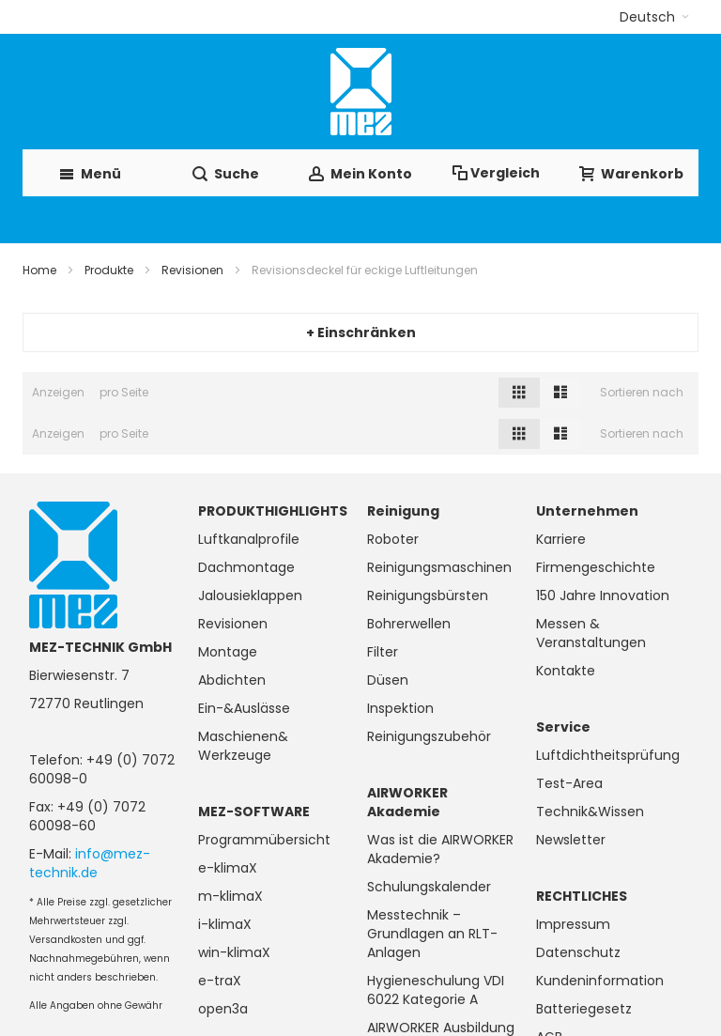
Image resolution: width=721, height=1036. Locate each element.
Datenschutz (578, 952)
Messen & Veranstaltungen (591, 633)
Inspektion (400, 708)
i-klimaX (225, 924)
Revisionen (192, 270)
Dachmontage (246, 567)
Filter (382, 651)
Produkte (108, 270)
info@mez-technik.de (89, 863)
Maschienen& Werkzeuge (243, 746)
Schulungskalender (429, 886)
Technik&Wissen (590, 811)
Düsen (387, 680)
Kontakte (565, 670)
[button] (654, 17)
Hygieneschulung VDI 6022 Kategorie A (435, 990)
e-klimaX (227, 867)
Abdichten (232, 680)
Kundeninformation (600, 980)
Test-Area (569, 783)
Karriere (561, 539)
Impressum (573, 924)
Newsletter (571, 839)
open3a (223, 1008)
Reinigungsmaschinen (439, 567)
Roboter (393, 539)
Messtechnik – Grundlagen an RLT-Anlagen (432, 933)
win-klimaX (234, 952)
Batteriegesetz (584, 1008)
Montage (227, 651)
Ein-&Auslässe (244, 708)
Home (39, 270)
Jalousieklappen (250, 595)
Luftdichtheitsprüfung (608, 755)
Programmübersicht (264, 839)
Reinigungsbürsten (427, 595)
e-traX (219, 980)
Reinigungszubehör (429, 736)
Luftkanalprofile (248, 539)
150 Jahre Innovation (602, 595)
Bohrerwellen (409, 623)
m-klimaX (230, 896)
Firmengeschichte (595, 567)
